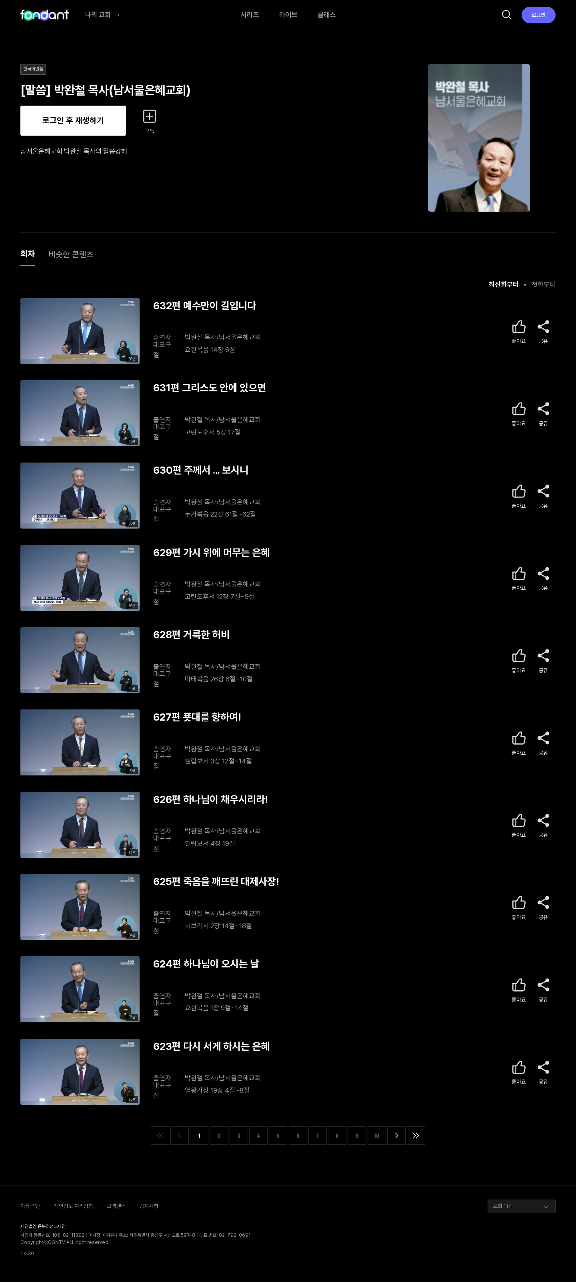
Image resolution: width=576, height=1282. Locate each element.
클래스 (327, 14)
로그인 (539, 15)
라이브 (288, 14)
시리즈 (250, 14)
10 (376, 1136)
